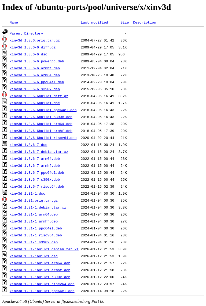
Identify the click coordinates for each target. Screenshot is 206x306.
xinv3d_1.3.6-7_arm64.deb (35, 158)
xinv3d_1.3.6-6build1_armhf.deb (41, 130)
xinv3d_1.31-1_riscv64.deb (36, 235)
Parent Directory (26, 33)
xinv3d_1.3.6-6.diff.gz (33, 47)
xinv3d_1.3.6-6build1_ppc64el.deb (43, 109)
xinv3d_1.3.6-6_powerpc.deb (37, 61)
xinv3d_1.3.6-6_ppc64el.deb (37, 82)
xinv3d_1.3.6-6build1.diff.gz (39, 95)
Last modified (94, 22)
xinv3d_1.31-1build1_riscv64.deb (42, 283)
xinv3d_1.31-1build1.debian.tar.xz (44, 249)
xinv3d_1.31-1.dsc (27, 193)
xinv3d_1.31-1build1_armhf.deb (40, 269)
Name (14, 22)
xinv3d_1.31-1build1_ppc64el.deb (42, 290)
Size (124, 22)
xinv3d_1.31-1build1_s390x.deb (40, 276)
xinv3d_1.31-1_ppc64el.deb (36, 228)
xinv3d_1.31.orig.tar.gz (34, 200)
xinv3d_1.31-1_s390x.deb (34, 242)
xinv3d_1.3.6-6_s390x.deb (35, 88)
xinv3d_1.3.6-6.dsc (28, 54)
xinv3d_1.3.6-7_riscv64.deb (37, 186)
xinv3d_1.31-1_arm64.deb (34, 214)
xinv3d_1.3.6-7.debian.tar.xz (39, 151)
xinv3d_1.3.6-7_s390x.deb (35, 179)
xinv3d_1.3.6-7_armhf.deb (35, 165)
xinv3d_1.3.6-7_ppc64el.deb (37, 172)
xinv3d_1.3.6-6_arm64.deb (35, 75)
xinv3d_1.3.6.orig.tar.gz (35, 40)
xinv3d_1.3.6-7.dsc (28, 144)
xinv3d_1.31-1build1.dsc (34, 256)
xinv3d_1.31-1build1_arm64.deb (40, 262)
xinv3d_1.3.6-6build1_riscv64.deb (43, 137)
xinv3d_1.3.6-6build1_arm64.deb (41, 123)
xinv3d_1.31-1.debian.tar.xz (38, 207)
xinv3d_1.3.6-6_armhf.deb (35, 68)
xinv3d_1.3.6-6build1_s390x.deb (41, 116)
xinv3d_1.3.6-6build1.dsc (35, 102)
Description (144, 22)
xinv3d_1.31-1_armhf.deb (34, 221)
